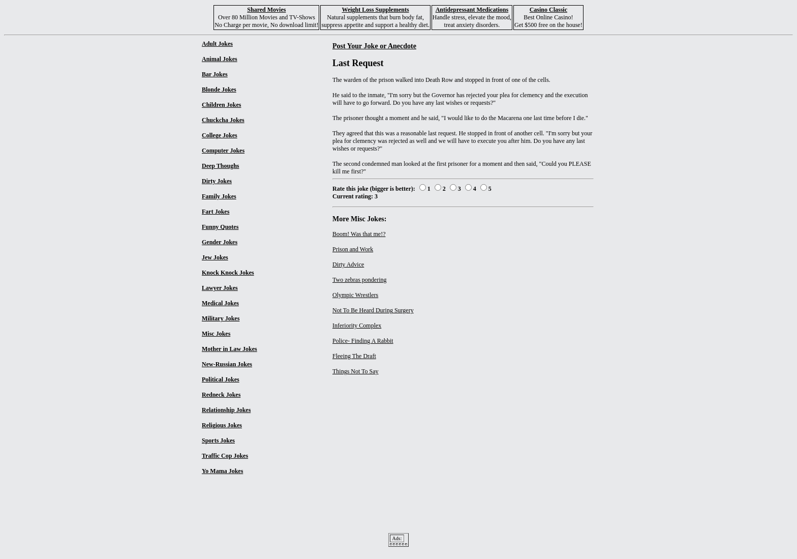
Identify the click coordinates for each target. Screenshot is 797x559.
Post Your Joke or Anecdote (374, 46)
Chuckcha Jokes (223, 120)
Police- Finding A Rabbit (362, 340)
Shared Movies (266, 9)
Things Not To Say (355, 371)
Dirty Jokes (217, 181)
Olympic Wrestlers (355, 295)
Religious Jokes (222, 425)
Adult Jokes (217, 43)
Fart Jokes (215, 211)
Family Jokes (219, 196)
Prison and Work (352, 249)
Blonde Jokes (219, 89)
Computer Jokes (223, 150)
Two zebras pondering (359, 279)
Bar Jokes (215, 74)
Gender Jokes (219, 242)
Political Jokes (220, 379)
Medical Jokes (220, 303)
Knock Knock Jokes (228, 272)
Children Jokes (221, 104)
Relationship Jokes (226, 410)
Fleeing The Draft (354, 356)
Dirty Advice (348, 264)
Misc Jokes (216, 333)
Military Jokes (220, 318)
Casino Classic (548, 9)
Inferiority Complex (356, 325)
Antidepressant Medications (472, 9)
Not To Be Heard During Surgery (373, 310)
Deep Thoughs (220, 165)
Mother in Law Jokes (229, 348)
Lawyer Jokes (220, 287)
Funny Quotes (220, 226)
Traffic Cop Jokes (225, 455)
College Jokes (219, 135)
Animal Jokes (219, 59)
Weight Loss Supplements (375, 9)
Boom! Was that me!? (358, 234)
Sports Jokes (218, 440)
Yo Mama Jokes (222, 471)
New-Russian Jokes (227, 364)
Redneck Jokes (221, 394)
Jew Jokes (215, 257)
